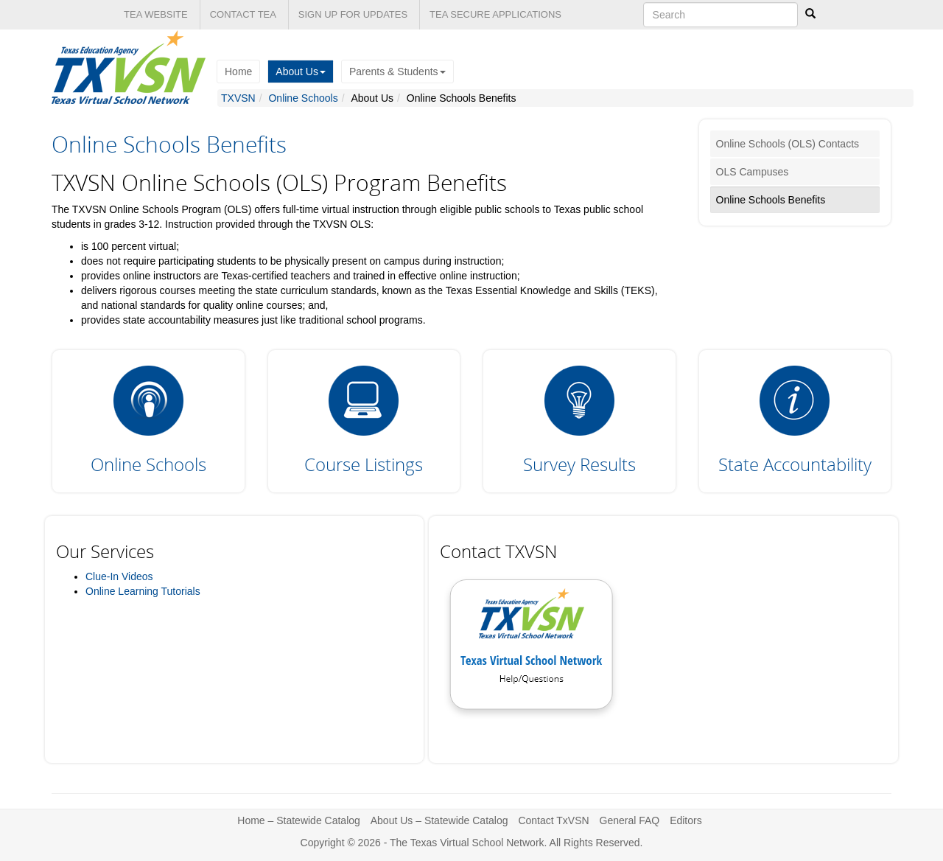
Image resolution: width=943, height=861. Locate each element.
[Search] (810, 14)
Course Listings (363, 464)
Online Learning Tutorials (142, 591)
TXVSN (238, 98)
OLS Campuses (752, 172)
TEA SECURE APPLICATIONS (495, 14)
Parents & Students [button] (397, 71)
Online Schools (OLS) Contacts (788, 144)
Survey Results (579, 464)
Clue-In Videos (119, 576)
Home (238, 71)
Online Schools (302, 98)
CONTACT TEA (243, 14)
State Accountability (795, 464)
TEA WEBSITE (156, 14)
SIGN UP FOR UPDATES (352, 14)
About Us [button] (301, 71)
